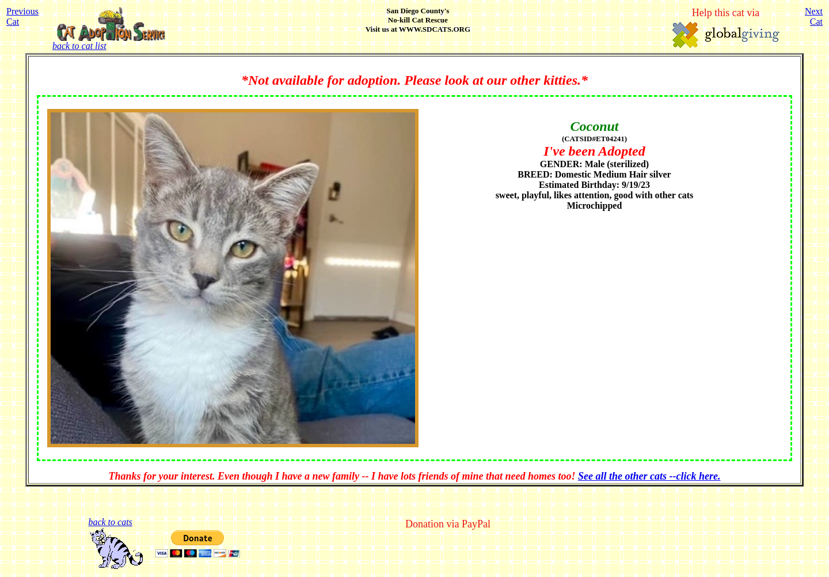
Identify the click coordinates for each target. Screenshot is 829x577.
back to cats (110, 522)
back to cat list (108, 42)
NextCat (814, 16)
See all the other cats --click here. (649, 476)
